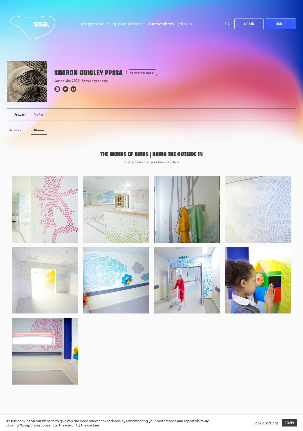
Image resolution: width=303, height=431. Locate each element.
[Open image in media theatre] (45, 209)
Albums (39, 129)
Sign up (281, 23)
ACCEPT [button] (289, 422)
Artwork (15, 129)
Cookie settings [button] (266, 423)
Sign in (249, 23)
